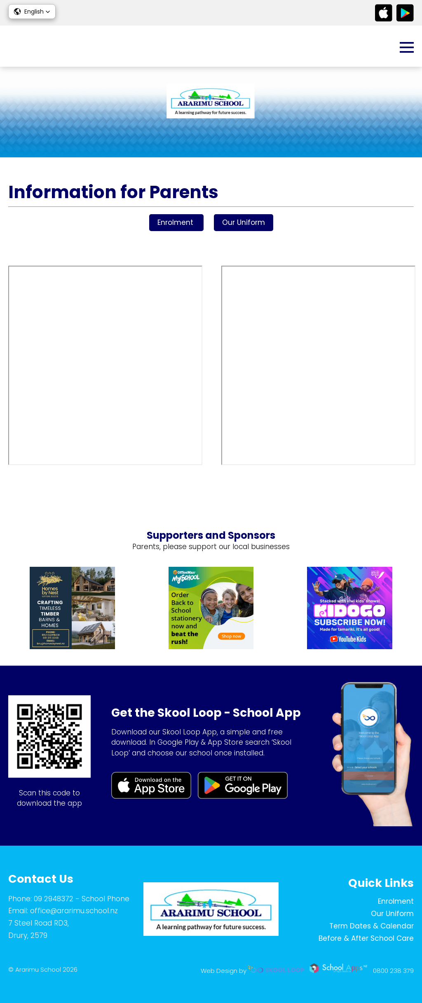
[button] (32, 11)
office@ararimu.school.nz (74, 911)
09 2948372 (53, 899)
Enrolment (176, 222)
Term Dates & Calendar (371, 926)
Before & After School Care (366, 938)
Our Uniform (243, 222)
